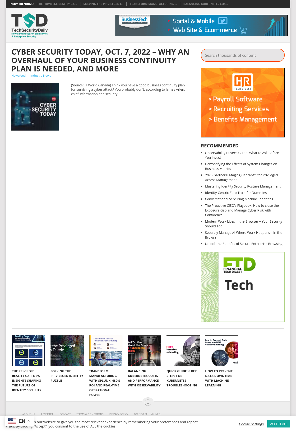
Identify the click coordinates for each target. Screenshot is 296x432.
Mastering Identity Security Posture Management (243, 186)
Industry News (40, 75)
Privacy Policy (118, 414)
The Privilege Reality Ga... (57, 4)
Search (278, 54)
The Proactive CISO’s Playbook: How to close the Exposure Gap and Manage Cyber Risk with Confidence (242, 210)
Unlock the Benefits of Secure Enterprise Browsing (243, 243)
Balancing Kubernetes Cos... (205, 4)
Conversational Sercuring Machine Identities (239, 199)
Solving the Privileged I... (103, 4)
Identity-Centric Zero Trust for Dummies (236, 192)
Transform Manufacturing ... (153, 4)
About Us (28, 414)
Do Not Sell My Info (147, 414)
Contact (65, 414)
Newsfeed (18, 75)
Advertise (47, 414)
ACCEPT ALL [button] (278, 424)
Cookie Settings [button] (251, 424)
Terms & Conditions (90, 414)
